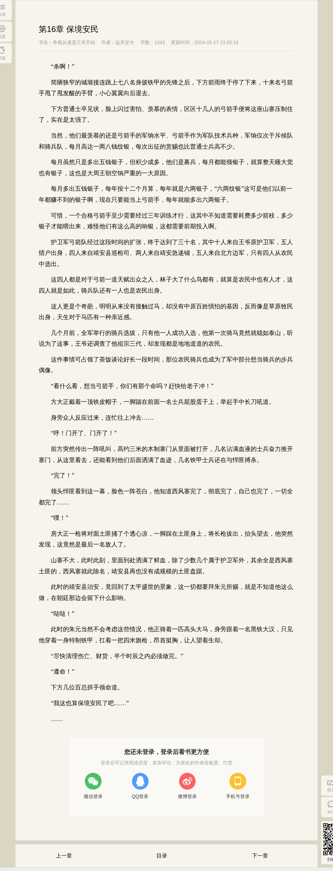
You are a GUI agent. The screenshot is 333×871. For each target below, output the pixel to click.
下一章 (260, 856)
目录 (161, 856)
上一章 (64, 856)
